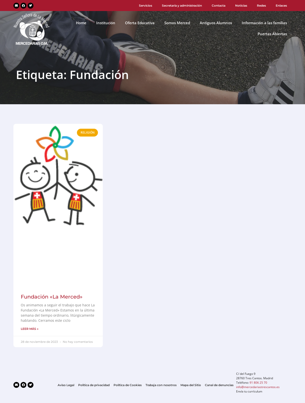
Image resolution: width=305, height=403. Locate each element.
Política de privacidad (94, 385)
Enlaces (281, 5)
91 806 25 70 (258, 382)
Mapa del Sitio (190, 385)
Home (81, 22)
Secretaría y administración (182, 5)
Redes (261, 5)
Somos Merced (177, 22)
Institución (105, 22)
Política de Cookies (128, 385)
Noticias (241, 5)
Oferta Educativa (140, 22)
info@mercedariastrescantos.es (258, 387)
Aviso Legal (66, 385)
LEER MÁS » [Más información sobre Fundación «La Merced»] (29, 329)
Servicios (145, 5)
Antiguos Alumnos (216, 22)
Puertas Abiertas (272, 33)
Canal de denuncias (219, 385)
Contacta (218, 5)
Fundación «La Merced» (52, 297)
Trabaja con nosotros (161, 385)
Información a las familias (264, 22)
